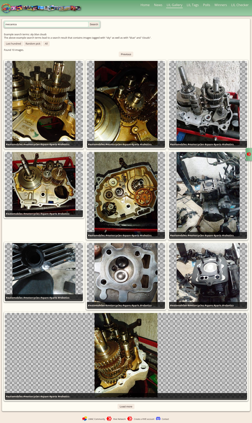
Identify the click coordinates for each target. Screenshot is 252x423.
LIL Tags (193, 5)
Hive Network (119, 419)
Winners (220, 5)
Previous (126, 54)
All (46, 43)
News (158, 5)
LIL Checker (240, 5)
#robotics (63, 144)
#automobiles (14, 144)
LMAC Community (96, 419)
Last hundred (13, 43)
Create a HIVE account (144, 419)
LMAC (43, 8)
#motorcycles (31, 144)
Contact (165, 419)
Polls (206, 5)
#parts (53, 144)
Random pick (33, 43)
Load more (126, 406)
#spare (44, 144)
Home (145, 5)
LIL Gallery (174, 5)
